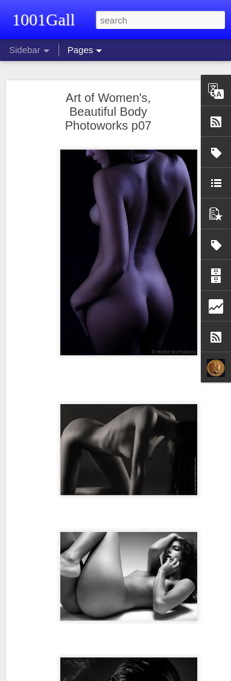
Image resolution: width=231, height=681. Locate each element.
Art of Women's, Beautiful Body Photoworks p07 (108, 111)
